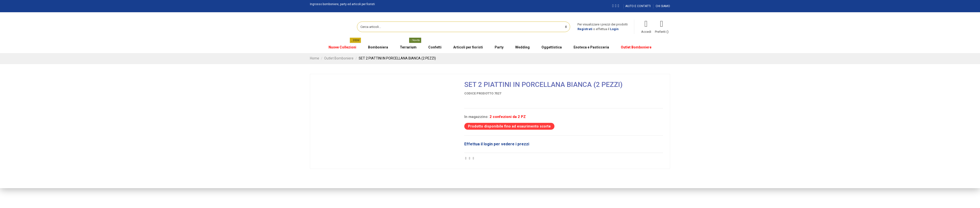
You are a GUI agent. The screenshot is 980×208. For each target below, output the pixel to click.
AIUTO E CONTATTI (638, 6)
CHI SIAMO (663, 6)
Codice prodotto (478, 93)
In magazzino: (476, 117)
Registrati (584, 29)
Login (614, 29)
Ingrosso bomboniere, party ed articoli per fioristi (342, 4)
